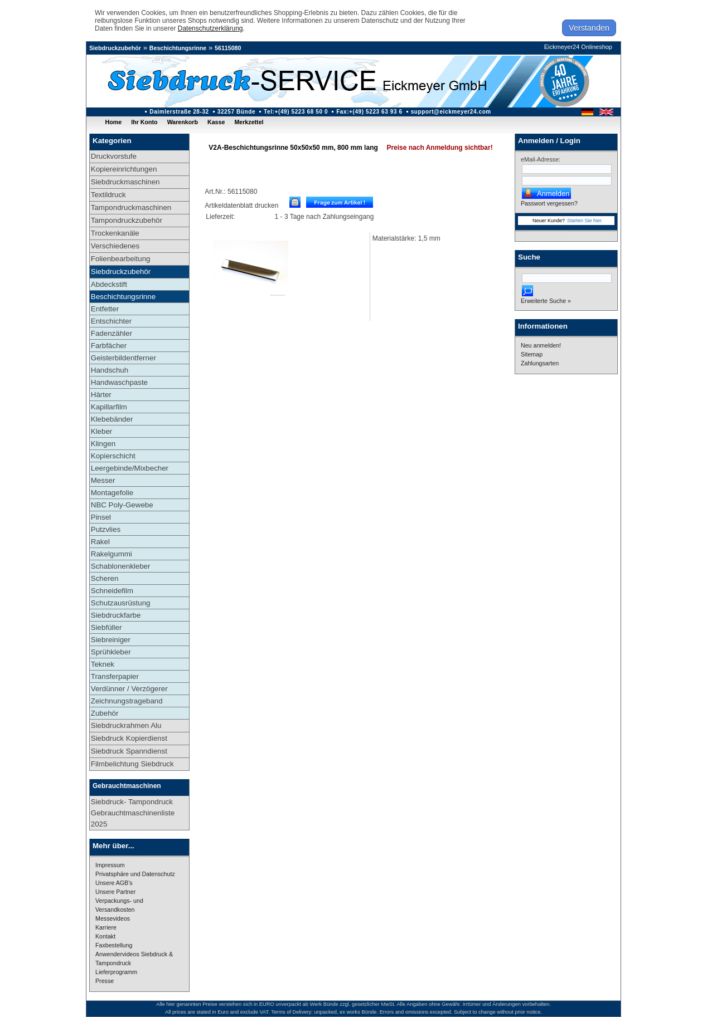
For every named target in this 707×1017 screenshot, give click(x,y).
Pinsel (101, 517)
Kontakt (105, 936)
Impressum (110, 865)
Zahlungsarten (540, 363)
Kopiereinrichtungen (124, 169)
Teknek (102, 664)
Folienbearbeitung (121, 259)
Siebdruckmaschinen (125, 182)
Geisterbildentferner (123, 358)
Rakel (100, 541)
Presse (104, 980)
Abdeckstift (109, 284)
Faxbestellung (113, 945)
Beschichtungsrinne (177, 48)
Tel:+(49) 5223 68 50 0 (296, 112)
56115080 (228, 48)
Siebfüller (106, 627)
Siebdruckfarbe (116, 615)
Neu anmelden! (541, 345)
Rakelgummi (111, 554)
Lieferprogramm (116, 972)
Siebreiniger (110, 639)
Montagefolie (112, 492)
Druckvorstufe (114, 156)
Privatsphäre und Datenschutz (135, 874)
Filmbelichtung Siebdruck (132, 764)
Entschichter (111, 321)
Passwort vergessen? (549, 203)
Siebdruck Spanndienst (129, 751)
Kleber (102, 431)
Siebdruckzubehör (115, 48)
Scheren (105, 578)
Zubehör (105, 713)
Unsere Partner (115, 891)
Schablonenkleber (121, 566)
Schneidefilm (112, 590)
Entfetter (105, 309)
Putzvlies (105, 529)
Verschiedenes (115, 246)
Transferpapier (115, 676)
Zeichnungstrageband (127, 701)
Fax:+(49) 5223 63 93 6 (369, 112)
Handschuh (109, 370)
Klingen (103, 443)
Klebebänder (112, 419)
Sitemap (532, 354)
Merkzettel (248, 122)
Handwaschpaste (119, 382)
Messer (103, 480)
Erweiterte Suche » (546, 300)
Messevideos (112, 918)
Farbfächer (109, 345)
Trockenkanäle (115, 233)
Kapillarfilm (109, 407)
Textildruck (108, 194)
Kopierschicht (113, 456)
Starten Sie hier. (585, 220)
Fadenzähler (111, 333)
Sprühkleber (111, 652)
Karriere (106, 927)
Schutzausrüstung (121, 603)
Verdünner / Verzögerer (129, 688)
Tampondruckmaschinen (131, 207)
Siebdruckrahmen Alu (126, 725)
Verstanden (589, 27)
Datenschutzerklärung (210, 28)
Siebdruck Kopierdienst (129, 738)
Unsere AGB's (114, 882)
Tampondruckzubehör (126, 220)
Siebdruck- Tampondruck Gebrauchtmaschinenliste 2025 (133, 813)
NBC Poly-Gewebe (122, 505)
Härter (101, 394)
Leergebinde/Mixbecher (129, 468)
